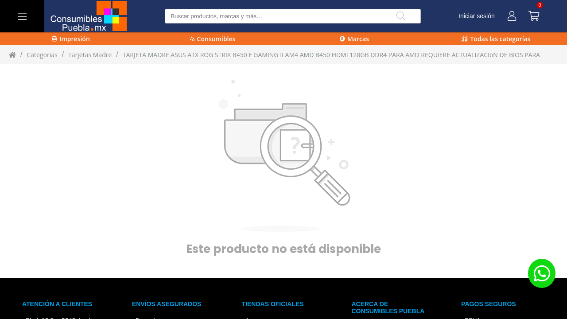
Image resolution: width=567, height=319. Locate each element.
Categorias (42, 55)
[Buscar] (401, 16)
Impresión (71, 39)
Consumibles (213, 39)
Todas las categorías (496, 39)
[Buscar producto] (292, 16)
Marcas (354, 39)
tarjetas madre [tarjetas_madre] (90, 55)
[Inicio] (12, 54)
